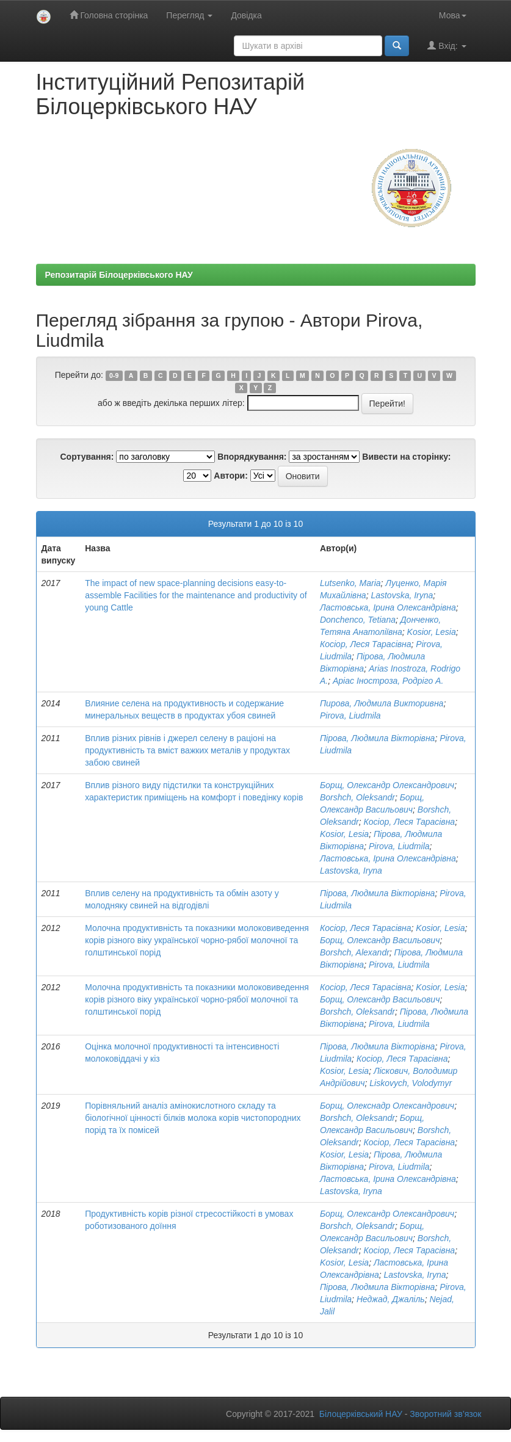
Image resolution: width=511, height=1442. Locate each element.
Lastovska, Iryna (402, 595)
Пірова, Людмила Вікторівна (377, 738)
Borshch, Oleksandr (357, 797)
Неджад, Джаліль (391, 1299)
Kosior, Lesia (431, 632)
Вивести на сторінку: (406, 457)
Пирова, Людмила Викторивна (381, 703)
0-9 (113, 375)
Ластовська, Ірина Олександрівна (388, 607)
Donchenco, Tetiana (358, 620)
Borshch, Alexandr (355, 952)
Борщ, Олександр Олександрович (387, 785)
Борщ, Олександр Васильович (380, 940)
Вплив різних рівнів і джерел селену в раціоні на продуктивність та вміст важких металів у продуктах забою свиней (187, 750)
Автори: (231, 475)
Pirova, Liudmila (350, 715)
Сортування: (87, 457)
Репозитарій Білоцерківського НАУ (119, 275)
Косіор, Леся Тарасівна (365, 644)
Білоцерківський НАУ (360, 1414)
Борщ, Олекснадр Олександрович (387, 1105)
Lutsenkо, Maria (350, 583)
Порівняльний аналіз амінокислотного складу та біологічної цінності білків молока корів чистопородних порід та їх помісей (192, 1118)
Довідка (246, 15)
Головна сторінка (109, 15)
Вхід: (446, 45)
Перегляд (189, 15)
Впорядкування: (251, 457)
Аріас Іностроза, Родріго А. (388, 681)
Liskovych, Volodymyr (410, 1083)
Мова (452, 15)
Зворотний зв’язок (445, 1414)
